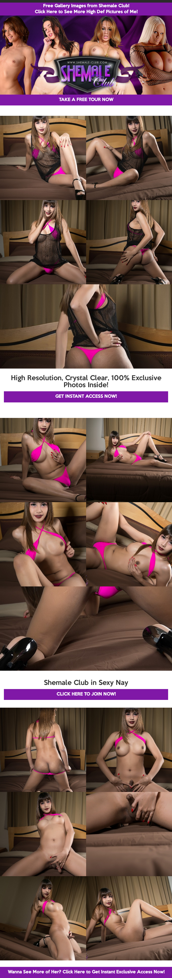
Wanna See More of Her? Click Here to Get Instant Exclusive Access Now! (86, 972)
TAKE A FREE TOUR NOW (86, 100)
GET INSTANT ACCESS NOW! (86, 397)
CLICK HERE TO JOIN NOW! (86, 694)
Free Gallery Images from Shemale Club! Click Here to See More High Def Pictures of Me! (86, 9)
